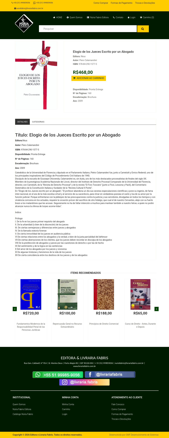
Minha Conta (68, 404)
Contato (118, 17)
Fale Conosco (118, 404)
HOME (57, 17)
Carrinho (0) (147, 17)
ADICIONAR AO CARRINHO (88, 78)
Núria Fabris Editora (97, 17)
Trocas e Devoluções (145, 3)
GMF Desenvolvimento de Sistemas (142, 435)
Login (131, 17)
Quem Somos (74, 17)
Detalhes (22, 121)
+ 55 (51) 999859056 (104, 363)
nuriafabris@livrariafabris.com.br (29, 8)
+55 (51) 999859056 (21, 3)
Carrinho (66, 409)
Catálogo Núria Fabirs (23, 414)
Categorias (38, 121)
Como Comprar (101, 3)
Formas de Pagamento (121, 3)
